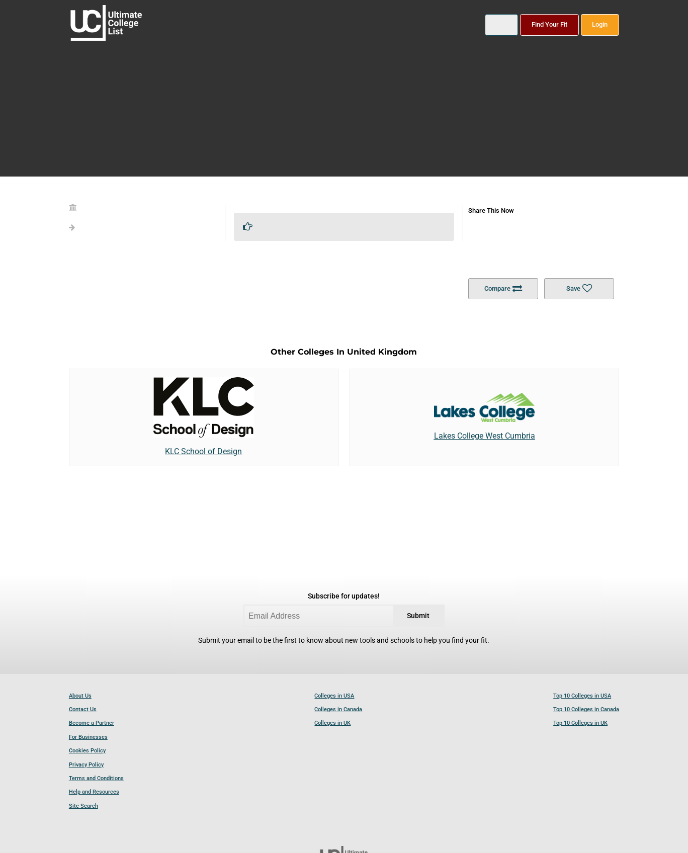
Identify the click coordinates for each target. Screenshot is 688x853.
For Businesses (88, 737)
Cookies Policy (87, 750)
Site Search (83, 806)
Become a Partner (91, 723)
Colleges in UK (332, 723)
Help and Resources (94, 792)
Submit (418, 616)
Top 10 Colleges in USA (582, 696)
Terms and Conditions (96, 778)
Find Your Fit (549, 24)
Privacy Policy (86, 764)
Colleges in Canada (338, 709)
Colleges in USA (334, 696)
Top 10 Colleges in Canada (586, 709)
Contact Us (83, 709)
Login (600, 24)
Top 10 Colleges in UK (580, 723)
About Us (80, 696)
